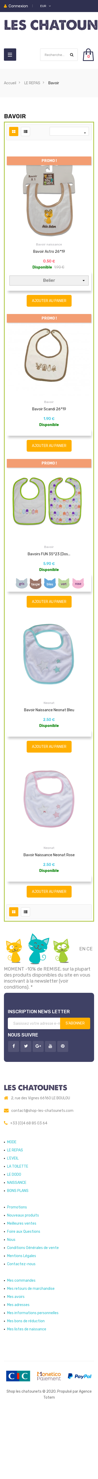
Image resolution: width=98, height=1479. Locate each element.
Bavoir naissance (49, 244)
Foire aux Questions (23, 1294)
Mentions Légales (21, 1318)
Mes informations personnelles (33, 1376)
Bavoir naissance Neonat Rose (49, 910)
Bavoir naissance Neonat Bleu (49, 757)
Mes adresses (18, 1367)
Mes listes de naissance (26, 1392)
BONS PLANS (17, 1253)
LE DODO (14, 1237)
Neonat (49, 750)
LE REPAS (15, 1213)
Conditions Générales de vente (33, 1310)
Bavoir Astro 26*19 (49, 251)
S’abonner (75, 1086)
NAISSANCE (16, 1245)
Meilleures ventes (21, 1286)
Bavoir (49, 422)
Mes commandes (21, 1343)
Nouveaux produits (23, 1278)
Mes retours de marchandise (31, 1351)
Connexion (18, 6)
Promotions (17, 1270)
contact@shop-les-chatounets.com (42, 1173)
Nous (11, 1302)
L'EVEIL (13, 1221)
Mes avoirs (16, 1359)
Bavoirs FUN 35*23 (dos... (49, 582)
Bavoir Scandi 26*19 (49, 429)
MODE (11, 1205)
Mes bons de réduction (26, 1384)
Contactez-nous (21, 1327)
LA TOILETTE (17, 1229)
